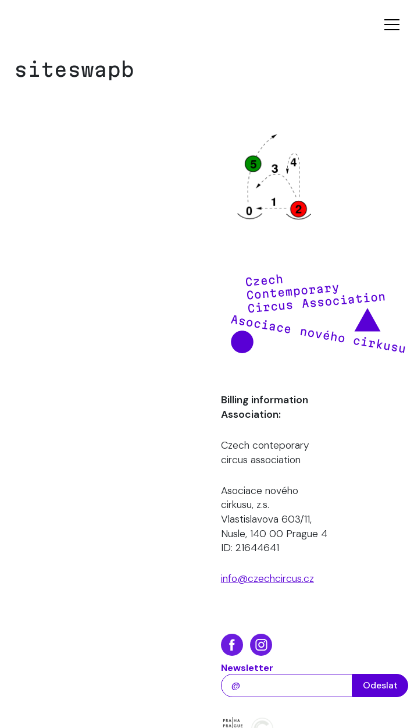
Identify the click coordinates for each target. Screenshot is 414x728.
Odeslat (380, 685)
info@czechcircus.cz (267, 578)
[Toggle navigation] (391, 24)
